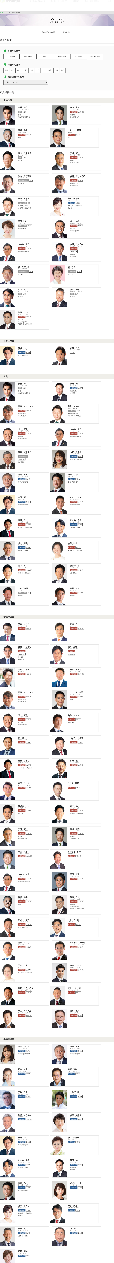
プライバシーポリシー (53, 1253)
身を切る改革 (36, 1217)
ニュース (35, 1208)
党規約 (2, 1211)
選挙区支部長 (95, 57)
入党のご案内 (103, 1204)
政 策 (53, 6)
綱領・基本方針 (5, 1208)
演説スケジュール (105, 1213)
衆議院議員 (62, 57)
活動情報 (64, 6)
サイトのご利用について (70, 1253)
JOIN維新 (108, 6)
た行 (25, 70)
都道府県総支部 (5, 1217)
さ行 (18, 70)
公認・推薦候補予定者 (58, 1208)
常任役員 (11, 57)
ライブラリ (35, 1214)
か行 (12, 70)
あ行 (6, 70)
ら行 (56, 70)
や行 (50, 70)
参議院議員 (78, 57)
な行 (31, 70)
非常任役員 (28, 57)
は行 (37, 70)
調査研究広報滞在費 (38, 1211)
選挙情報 (76, 6)
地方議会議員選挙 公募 (58, 1214)
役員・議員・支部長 (92, 6)
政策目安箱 (39, 1253)
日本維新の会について (37, 6)
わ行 (62, 70)
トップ (2, 12)
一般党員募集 (4, 1214)
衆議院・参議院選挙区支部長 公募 (62, 1211)
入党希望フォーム (104, 1208)
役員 (45, 57)
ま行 (43, 70)
